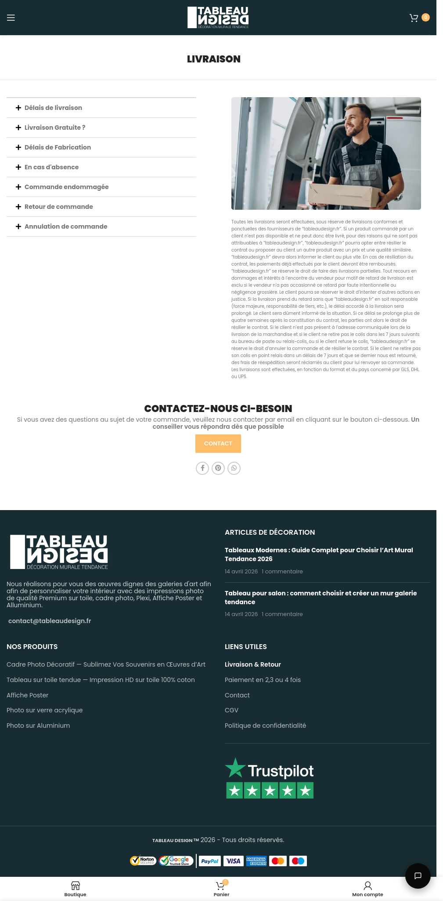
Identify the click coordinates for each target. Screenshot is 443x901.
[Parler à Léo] (418, 876)
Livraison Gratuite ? (55, 127)
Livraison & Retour (253, 664)
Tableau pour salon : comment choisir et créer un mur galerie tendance (321, 597)
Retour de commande (59, 206)
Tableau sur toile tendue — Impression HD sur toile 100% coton (101, 680)
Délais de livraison (53, 107)
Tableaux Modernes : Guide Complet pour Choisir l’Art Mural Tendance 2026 (319, 554)
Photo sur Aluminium (38, 726)
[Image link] (59, 551)
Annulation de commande (66, 226)
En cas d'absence (52, 167)
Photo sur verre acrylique (45, 710)
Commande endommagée (67, 186)
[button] (101, 107)
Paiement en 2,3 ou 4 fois (263, 680)
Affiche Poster (27, 695)
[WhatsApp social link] (234, 468)
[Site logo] (218, 16)
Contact (237, 695)
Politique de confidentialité (265, 726)
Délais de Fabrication (58, 147)
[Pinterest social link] (218, 468)
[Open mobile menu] (11, 17)
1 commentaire (282, 571)
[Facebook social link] (202, 468)
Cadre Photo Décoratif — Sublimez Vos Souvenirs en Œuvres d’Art (106, 664)
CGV (231, 710)
